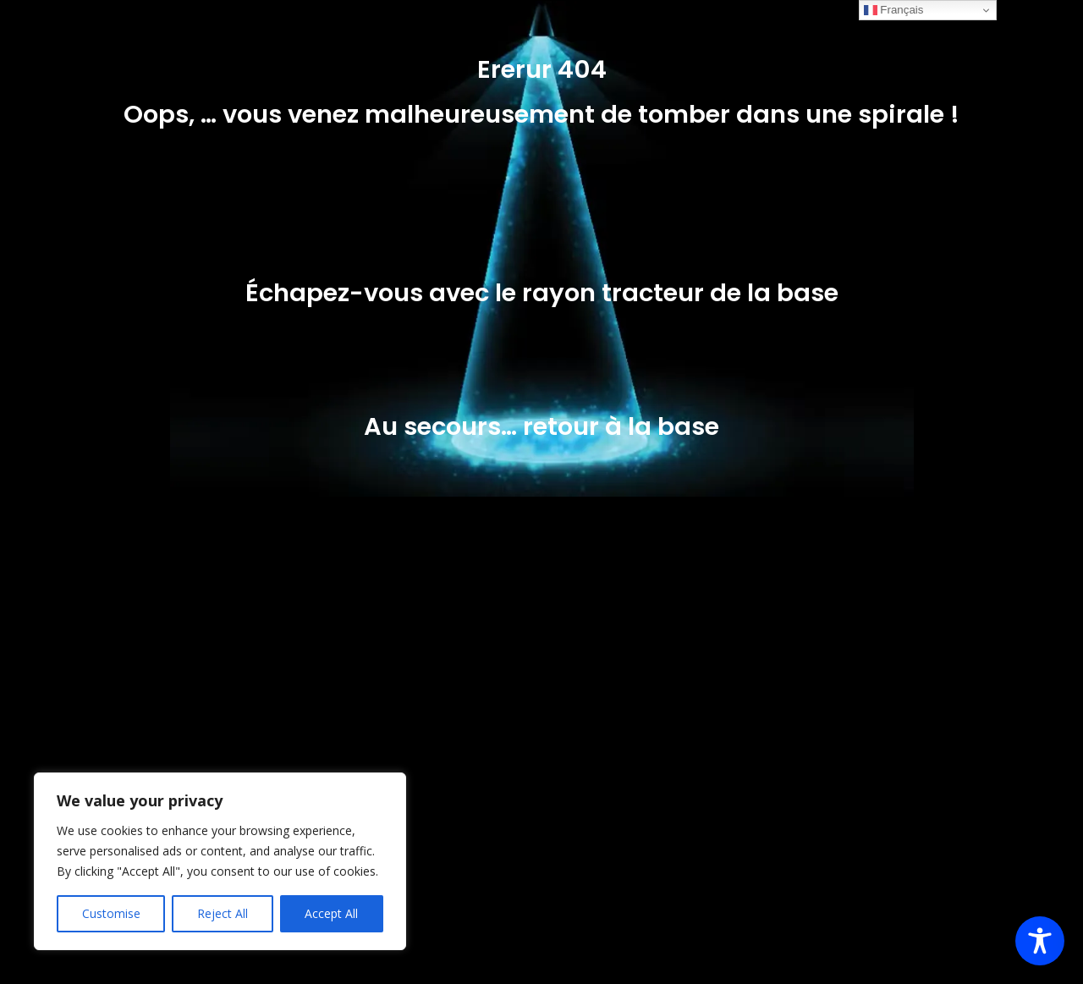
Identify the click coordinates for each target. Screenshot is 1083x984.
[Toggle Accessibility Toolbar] (1040, 941)
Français (894, 10)
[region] (220, 861)
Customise (111, 913)
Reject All (222, 913)
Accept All (331, 913)
